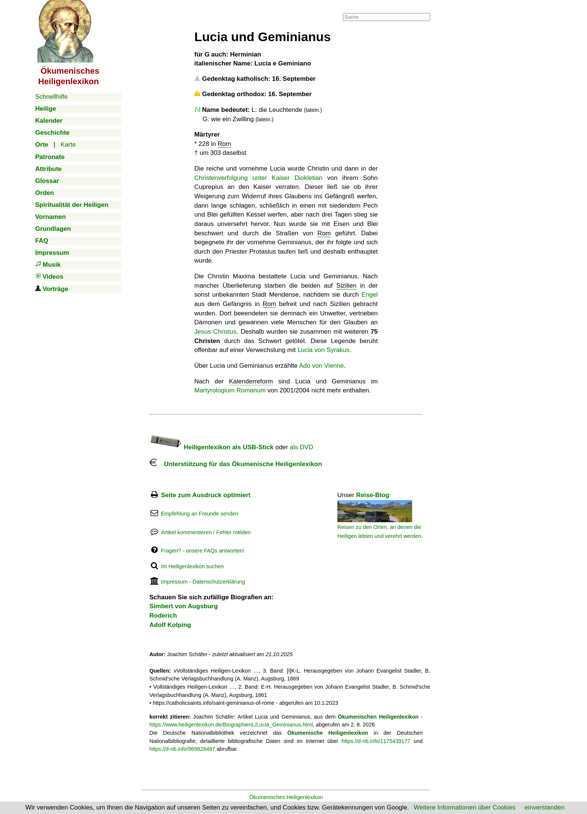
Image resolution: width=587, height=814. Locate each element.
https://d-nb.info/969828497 (182, 749)
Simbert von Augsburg (183, 606)
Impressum (174, 582)
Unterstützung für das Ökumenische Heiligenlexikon (235, 464)
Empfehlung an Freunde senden (199, 514)
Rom (224, 143)
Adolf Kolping (170, 624)
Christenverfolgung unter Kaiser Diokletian (258, 177)
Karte (68, 144)
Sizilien (346, 285)
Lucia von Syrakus (324, 350)
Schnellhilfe (51, 96)
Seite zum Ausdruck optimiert (205, 495)
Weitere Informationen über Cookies (464, 807)
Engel (370, 294)
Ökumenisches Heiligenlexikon (286, 797)
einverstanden (544, 807)
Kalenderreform (251, 381)
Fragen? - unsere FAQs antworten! (202, 551)
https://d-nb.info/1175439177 (375, 741)
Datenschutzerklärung (218, 582)
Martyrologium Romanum (230, 390)
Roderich (163, 615)
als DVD (301, 447)
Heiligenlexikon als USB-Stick (211, 447)
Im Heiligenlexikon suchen (192, 566)
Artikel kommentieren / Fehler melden (206, 532)
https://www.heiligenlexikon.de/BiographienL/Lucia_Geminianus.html (231, 725)
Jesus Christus (215, 331)
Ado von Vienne (321, 365)
